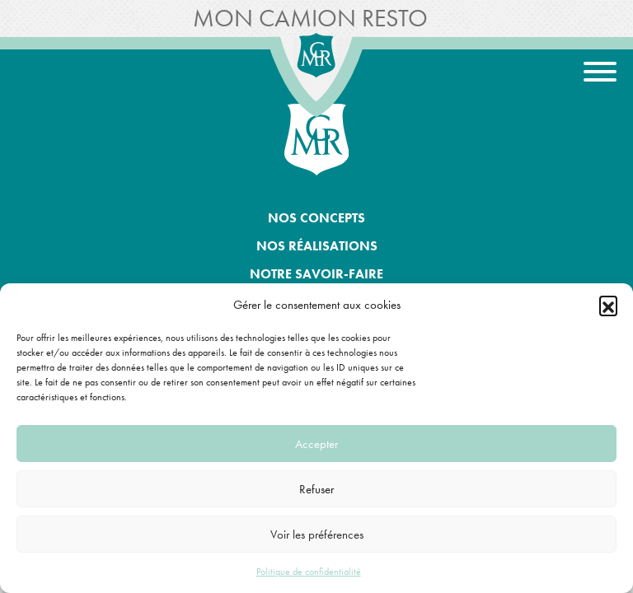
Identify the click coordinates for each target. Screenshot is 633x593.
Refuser (316, 489)
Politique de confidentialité (308, 571)
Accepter (316, 444)
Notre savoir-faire (316, 273)
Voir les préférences (316, 534)
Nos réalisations (316, 245)
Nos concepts (316, 217)
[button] (608, 304)
